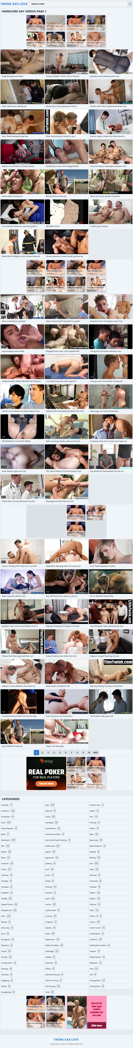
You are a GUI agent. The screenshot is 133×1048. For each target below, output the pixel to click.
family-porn (8, 963)
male (50, 934)
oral (49, 992)
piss (94, 817)
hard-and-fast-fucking (58, 840)
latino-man (52, 910)
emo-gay (7, 928)
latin (50, 898)
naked (50, 957)
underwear (97, 934)
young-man (97, 980)
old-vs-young (53, 980)
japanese (52, 858)
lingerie (51, 922)
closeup (7, 887)
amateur (8, 811)
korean (50, 893)
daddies (7, 893)
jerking (50, 863)
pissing (95, 822)
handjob (51, 822)
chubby (6, 881)
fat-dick (7, 975)
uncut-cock (97, 928)
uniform (96, 939)
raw (94, 834)
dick (6, 916)
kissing (51, 887)
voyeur (95, 951)
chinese (7, 875)
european (7, 939)
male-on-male (54, 945)
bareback (8, 840)
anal (6, 822)
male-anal (52, 939)
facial (6, 951)
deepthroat (9, 910)
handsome (53, 828)
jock (49, 869)
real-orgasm (98, 846)
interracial (52, 846)
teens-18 (96, 916)
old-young (52, 986)
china (6, 869)
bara (5, 834)
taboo (95, 893)
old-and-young (54, 975)
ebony (6, 922)
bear (5, 858)
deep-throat (9, 904)
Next (95, 752)
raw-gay (96, 840)
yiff (93, 975)
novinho (51, 963)
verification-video (100, 945)
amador (7, 805)
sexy (94, 869)
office (50, 969)
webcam (96, 963)
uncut (95, 922)
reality (95, 852)
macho (50, 928)
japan (50, 852)
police (94, 828)
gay (50, 805)
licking (51, 916)
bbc (5, 846)
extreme (7, 945)
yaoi (94, 969)
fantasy (6, 969)
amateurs (7, 817)
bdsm (6, 852)
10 (89, 752)
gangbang (8, 992)
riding (95, 858)
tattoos (95, 904)
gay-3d (50, 811)
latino (50, 904)
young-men (97, 986)
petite (94, 811)
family (6, 957)
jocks (49, 875)
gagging (7, 980)
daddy (6, 898)
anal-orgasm (9, 828)
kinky (50, 881)
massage (52, 951)
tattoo (95, 898)
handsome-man (55, 834)
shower (95, 887)
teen (94, 910)
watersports (97, 957)
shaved (95, 875)
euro (5, 934)
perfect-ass (97, 805)
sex (94, 863)
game (6, 986)
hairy (50, 817)
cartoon (7, 863)
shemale (96, 881)
